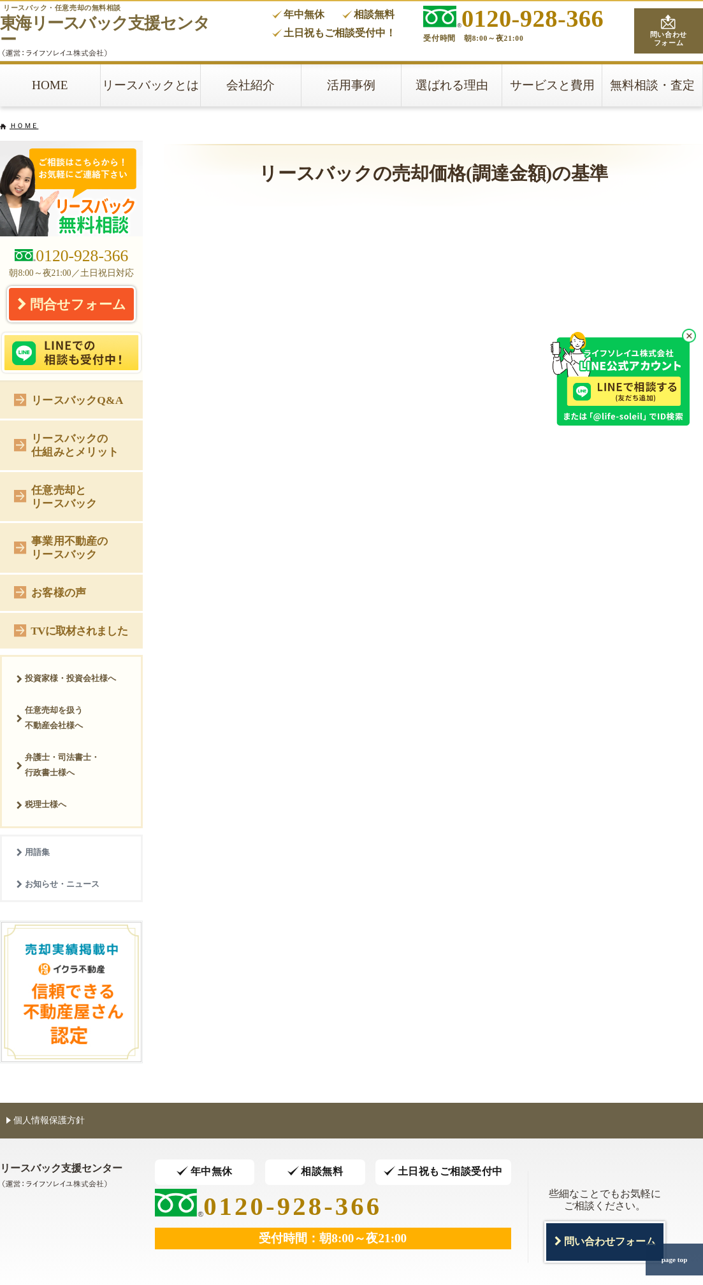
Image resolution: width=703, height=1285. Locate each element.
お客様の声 (50, 591)
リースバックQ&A (68, 399)
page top (674, 1259)
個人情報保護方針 (45, 1119)
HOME (50, 85)
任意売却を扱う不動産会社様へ (49, 717)
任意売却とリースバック (55, 497)
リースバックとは (150, 85)
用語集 (33, 852)
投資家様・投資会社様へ (66, 678)
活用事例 (351, 85)
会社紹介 (250, 85)
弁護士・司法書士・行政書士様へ (57, 764)
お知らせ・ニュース (57, 884)
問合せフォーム (71, 304)
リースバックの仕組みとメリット (66, 445)
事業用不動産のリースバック (61, 548)
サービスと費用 (552, 85)
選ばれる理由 (452, 85)
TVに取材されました (70, 629)
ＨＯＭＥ (24, 125)
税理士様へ (41, 804)
